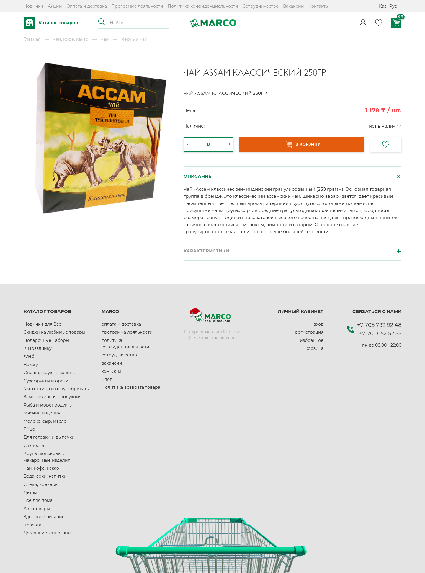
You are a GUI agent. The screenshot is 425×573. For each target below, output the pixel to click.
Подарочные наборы (46, 340)
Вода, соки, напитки (45, 476)
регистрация (309, 332)
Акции (55, 6)
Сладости (34, 445)
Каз (382, 6)
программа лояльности (127, 332)
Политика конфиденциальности (203, 6)
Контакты (318, 6)
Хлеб (29, 356)
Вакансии (293, 6)
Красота (32, 525)
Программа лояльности (137, 6)
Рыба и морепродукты (48, 405)
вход (318, 324)
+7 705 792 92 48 (379, 325)
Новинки (33, 6)
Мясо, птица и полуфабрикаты (57, 388)
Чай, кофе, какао (70, 39)
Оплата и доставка (86, 6)
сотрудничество (119, 354)
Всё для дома (38, 500)
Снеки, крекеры (41, 484)
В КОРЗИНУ (303, 144)
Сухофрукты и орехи (46, 380)
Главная (32, 39)
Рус (393, 6)
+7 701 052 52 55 (380, 333)
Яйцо (29, 429)
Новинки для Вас (42, 324)
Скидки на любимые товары (54, 332)
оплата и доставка (121, 324)
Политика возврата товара (131, 387)
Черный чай (134, 39)
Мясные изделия (42, 413)
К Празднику (38, 348)
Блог (107, 379)
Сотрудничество (261, 6)
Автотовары (37, 508)
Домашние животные (47, 533)
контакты (111, 371)
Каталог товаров (51, 23)
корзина (314, 348)
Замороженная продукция (52, 396)
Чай (105, 39)
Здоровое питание (44, 516)
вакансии (112, 363)
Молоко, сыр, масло (45, 421)
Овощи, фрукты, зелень (49, 372)
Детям (30, 492)
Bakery (31, 364)
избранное (311, 340)
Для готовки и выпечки (49, 437)
